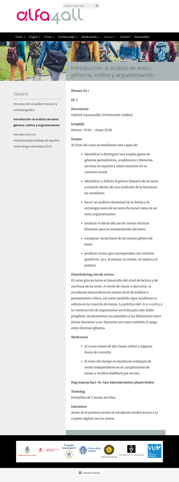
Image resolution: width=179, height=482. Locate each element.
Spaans (110, 37)
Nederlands (90, 37)
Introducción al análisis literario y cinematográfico (35, 107)
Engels (34, 37)
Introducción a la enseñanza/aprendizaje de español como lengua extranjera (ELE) (36, 140)
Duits (20, 37)
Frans (49, 37)
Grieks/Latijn (67, 37)
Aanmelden (141, 37)
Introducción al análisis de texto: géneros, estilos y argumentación (36, 122)
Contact (125, 37)
